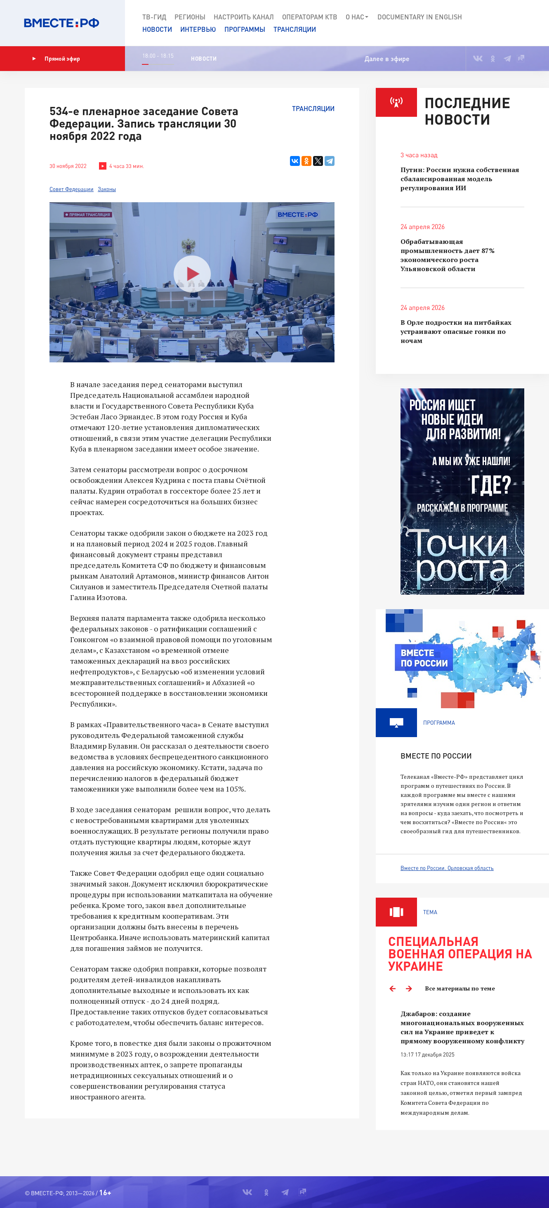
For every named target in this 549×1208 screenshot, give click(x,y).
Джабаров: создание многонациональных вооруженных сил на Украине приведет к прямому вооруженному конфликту (462, 1027)
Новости (157, 29)
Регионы (189, 17)
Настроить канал (244, 17)
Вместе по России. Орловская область (447, 868)
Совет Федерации (71, 189)
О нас (357, 17)
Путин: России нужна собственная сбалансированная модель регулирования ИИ (460, 178)
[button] (512, 23)
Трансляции (294, 29)
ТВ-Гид (154, 17)
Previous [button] (392, 988)
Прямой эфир (56, 58)
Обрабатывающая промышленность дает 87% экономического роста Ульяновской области (448, 255)
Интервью (198, 29)
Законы (107, 189)
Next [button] (409, 988)
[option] (462, 1063)
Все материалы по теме (460, 988)
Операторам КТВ (309, 17)
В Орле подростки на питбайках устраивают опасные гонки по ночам (456, 331)
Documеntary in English (419, 17)
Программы (244, 29)
